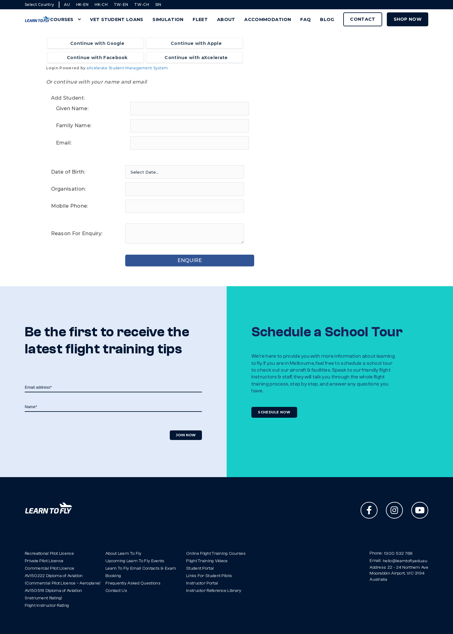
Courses (62, 19)
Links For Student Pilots (209, 575)
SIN (158, 4)
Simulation (167, 19)
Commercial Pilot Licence (49, 568)
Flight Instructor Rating (47, 605)
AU (67, 4)
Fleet (200, 19)
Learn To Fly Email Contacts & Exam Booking (140, 572)
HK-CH (101, 4)
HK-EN (82, 4)
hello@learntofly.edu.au (405, 561)
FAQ (305, 19)
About (226, 19)
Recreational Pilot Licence (49, 553)
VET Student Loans (116, 19)
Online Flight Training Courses (216, 553)
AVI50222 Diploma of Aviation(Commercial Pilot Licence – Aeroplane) (62, 579)
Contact (362, 19)
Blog (327, 19)
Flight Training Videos (207, 561)
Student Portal (200, 568)
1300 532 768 (398, 553)
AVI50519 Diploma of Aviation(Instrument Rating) (53, 594)
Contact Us (116, 590)
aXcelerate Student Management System (127, 68)
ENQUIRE (184, 260)
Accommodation (267, 19)
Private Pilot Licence (44, 561)
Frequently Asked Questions (132, 583)
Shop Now (407, 19)
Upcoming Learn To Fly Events (134, 561)
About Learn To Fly (123, 553)
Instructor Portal (202, 583)
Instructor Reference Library (213, 590)
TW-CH (141, 4)
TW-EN (121, 4)
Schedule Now (274, 412)
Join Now (186, 435)
